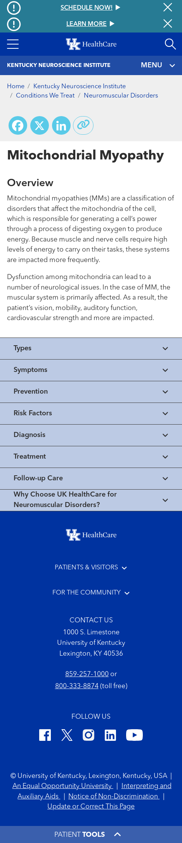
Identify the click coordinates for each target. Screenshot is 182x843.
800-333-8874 (77, 686)
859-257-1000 (87, 674)
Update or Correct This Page (91, 807)
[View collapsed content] (91, 348)
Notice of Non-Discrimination (113, 796)
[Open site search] (170, 44)
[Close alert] (167, 24)
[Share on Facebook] (18, 125)
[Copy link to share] (83, 125)
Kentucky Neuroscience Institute (79, 87)
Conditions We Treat (45, 96)
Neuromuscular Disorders (121, 96)
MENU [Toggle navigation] (158, 65)
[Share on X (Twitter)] (39, 125)
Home (15, 87)
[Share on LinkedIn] (61, 125)
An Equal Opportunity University (62, 786)
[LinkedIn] (110, 736)
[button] (12, 44)
